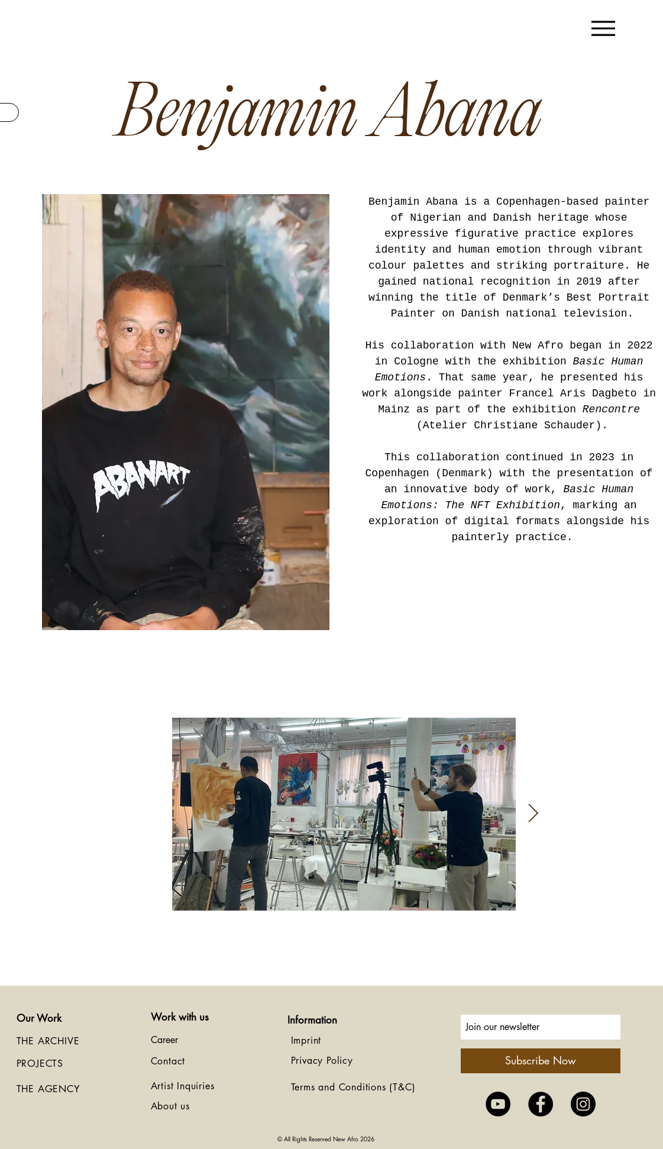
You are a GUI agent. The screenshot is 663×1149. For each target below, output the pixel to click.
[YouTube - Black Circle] (498, 1104)
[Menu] (604, 28)
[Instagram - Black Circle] (583, 1104)
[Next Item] (533, 814)
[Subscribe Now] (540, 1060)
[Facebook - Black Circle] (540, 1104)
